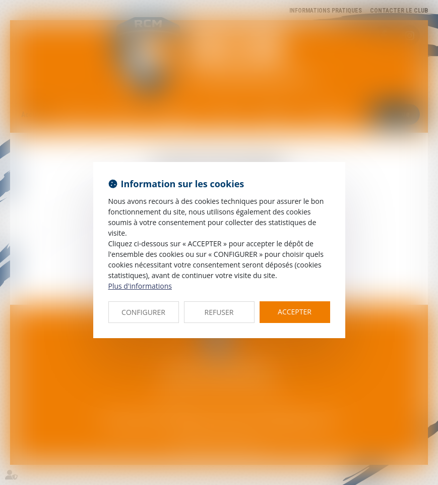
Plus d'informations (140, 286)
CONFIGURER (143, 312)
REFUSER (219, 312)
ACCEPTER (294, 311)
